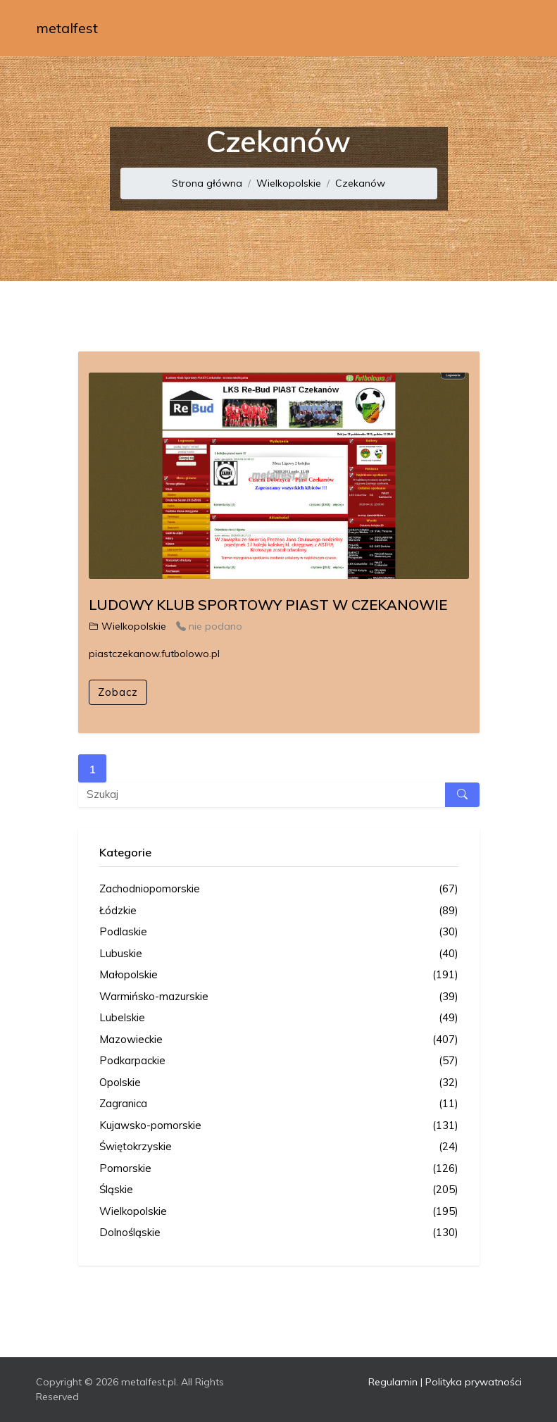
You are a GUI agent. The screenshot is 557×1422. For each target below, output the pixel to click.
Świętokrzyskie (278, 1147)
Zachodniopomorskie (278, 889)
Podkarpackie (278, 1061)
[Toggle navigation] (502, 28)
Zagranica (278, 1104)
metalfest (67, 28)
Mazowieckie (278, 1040)
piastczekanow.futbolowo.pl (154, 653)
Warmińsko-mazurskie (278, 997)
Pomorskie (278, 1169)
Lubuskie (278, 954)
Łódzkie (278, 911)
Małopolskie (278, 975)
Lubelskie (278, 1018)
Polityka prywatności (473, 1382)
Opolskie (278, 1083)
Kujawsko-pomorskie (278, 1126)
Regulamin (393, 1382)
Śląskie (278, 1190)
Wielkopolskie (288, 183)
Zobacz (118, 692)
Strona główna (207, 183)
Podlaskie (278, 932)
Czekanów (360, 183)
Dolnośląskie (278, 1233)
